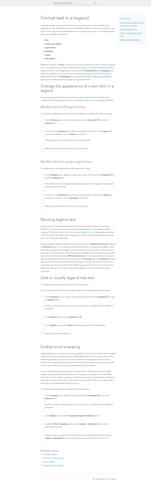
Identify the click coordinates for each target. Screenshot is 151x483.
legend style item (92, 97)
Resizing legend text (128, 29)
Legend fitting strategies (53, 465)
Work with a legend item (53, 458)
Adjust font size (88, 232)
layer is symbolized (90, 67)
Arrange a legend (50, 454)
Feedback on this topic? (106, 478)
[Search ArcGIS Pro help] (73, 3)
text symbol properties (78, 148)
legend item (93, 31)
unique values (66, 73)
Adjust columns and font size (64, 232)
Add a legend (49, 461)
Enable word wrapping (129, 40)
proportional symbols (101, 73)
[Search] (96, 3)
